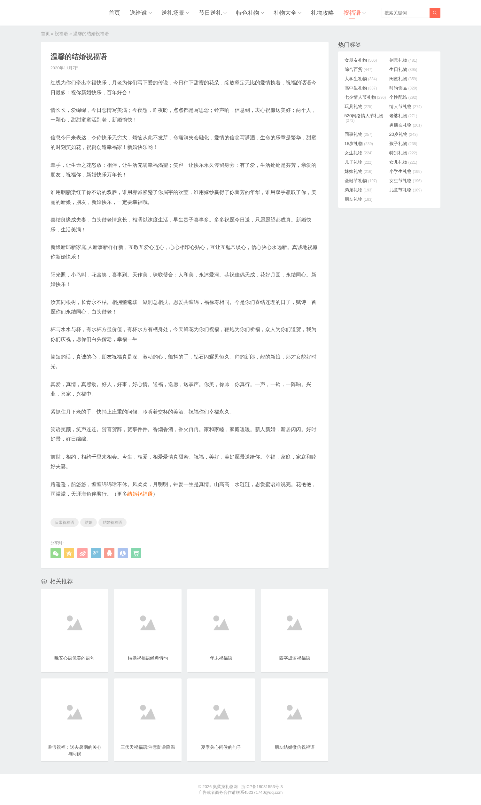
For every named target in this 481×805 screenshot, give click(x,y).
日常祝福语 (64, 522)
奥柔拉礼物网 (225, 786)
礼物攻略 (322, 13)
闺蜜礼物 (403, 78)
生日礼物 (403, 69)
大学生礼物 (361, 78)
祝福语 (352, 13)
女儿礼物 (403, 162)
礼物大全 (285, 13)
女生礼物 (359, 153)
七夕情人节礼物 (365, 97)
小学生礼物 (405, 171)
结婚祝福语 (112, 522)
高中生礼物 (361, 88)
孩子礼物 (403, 143)
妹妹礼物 (359, 171)
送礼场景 (172, 13)
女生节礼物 (405, 180)
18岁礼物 (359, 143)
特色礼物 (247, 13)
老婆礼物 (403, 115)
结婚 (88, 522)
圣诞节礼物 (361, 180)
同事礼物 (359, 134)
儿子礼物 (359, 162)
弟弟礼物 (359, 190)
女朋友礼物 (361, 60)
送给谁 (138, 13)
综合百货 (359, 69)
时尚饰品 (403, 88)
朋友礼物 (359, 199)
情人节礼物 (405, 106)
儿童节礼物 (405, 190)
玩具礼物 (359, 106)
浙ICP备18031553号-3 (262, 786)
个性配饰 (403, 97)
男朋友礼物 (405, 125)
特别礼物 (403, 153)
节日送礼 (210, 13)
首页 (114, 13)
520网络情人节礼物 (364, 117)
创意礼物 (403, 60)
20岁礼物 (403, 134)
